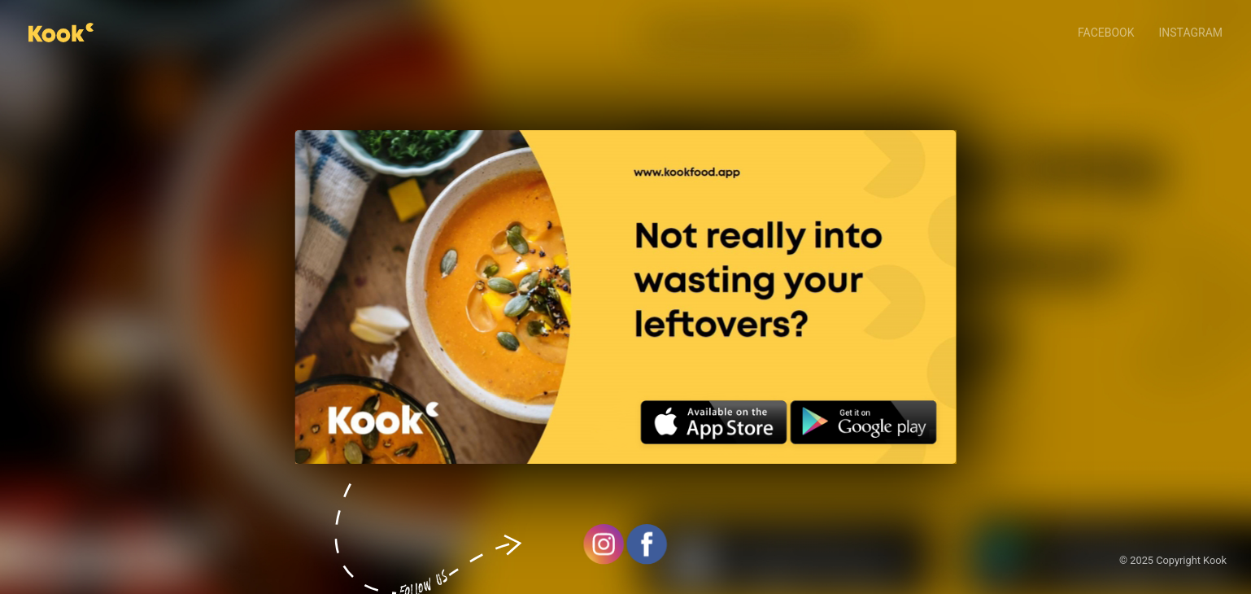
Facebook (1106, 32)
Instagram (1191, 32)
